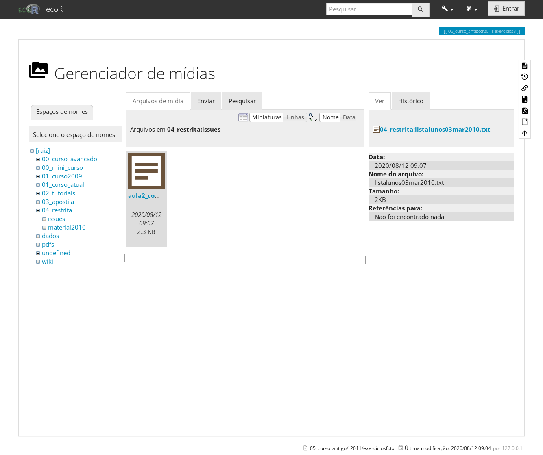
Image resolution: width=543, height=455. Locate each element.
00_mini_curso (62, 167)
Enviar (206, 101)
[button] (448, 9)
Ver (379, 101)
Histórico (410, 101)
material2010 (67, 227)
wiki (47, 261)
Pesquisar (242, 101)
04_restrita (57, 210)
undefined (56, 253)
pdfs (48, 244)
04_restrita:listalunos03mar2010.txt (435, 129)
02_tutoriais (58, 193)
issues (56, 218)
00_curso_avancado (69, 159)
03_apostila (58, 201)
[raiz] (43, 150)
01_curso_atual (63, 184)
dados (50, 236)
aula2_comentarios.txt (162, 195)
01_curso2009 (62, 176)
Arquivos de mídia (158, 101)
